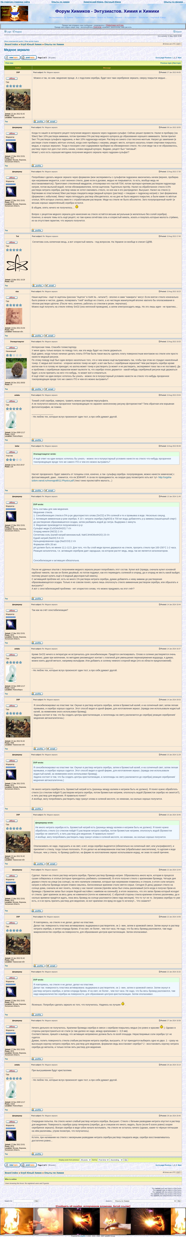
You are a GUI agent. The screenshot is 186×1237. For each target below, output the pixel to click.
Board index (11, 44)
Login (7, 32)
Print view (9, 63)
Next (179, 58)
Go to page (160, 58)
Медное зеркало (17, 50)
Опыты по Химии (54, 44)
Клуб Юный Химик (31, 44)
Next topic (177, 63)
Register (17, 32)
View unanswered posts (13, 41)
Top (6, 121)
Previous (168, 58)
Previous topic (166, 63)
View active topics (31, 41)
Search (177, 32)
